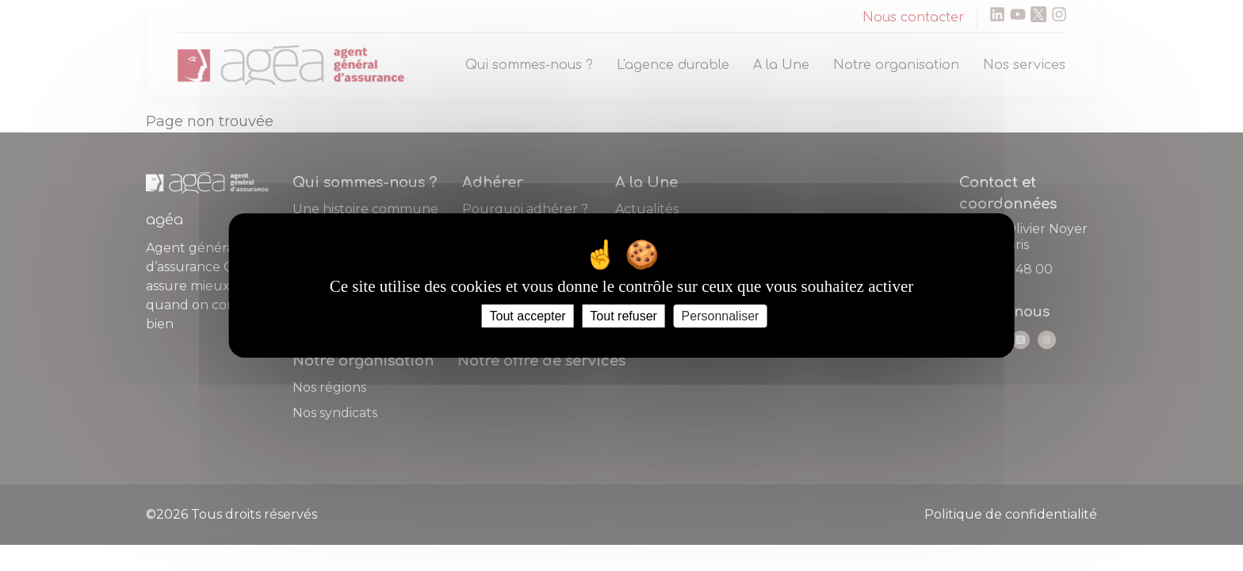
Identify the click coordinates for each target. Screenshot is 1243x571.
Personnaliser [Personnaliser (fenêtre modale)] (720, 316)
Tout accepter (528, 316)
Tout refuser (623, 316)
